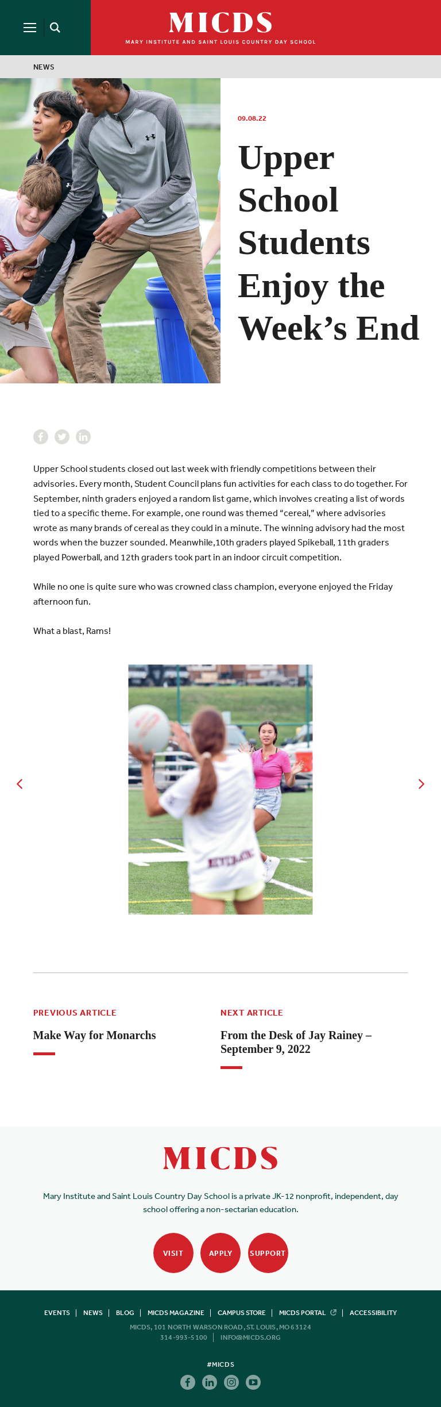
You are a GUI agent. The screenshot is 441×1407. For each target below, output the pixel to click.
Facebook (40, 436)
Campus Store (242, 1312)
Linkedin (83, 436)
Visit (173, 1253)
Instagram (231, 1382)
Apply (221, 1253)
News (44, 67)
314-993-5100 (183, 1337)
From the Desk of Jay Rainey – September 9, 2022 (296, 1042)
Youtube (253, 1382)
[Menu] (30, 27)
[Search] (53, 27)
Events (57, 1312)
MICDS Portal (307, 1312)
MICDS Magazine (176, 1312)
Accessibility (373, 1312)
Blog (125, 1312)
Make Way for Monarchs (94, 1035)
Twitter (62, 436)
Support (268, 1253)
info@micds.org (250, 1337)
